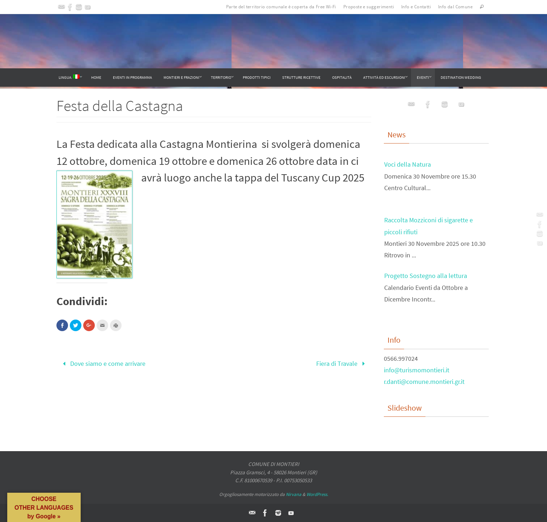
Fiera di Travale (342, 363)
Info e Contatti (416, 7)
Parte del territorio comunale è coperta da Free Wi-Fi (281, 7)
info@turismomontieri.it (416, 370)
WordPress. (317, 494)
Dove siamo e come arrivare (102, 363)
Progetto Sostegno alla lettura (425, 277)
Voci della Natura (407, 165)
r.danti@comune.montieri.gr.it (424, 381)
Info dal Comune (455, 7)
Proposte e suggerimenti (368, 7)
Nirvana (293, 494)
